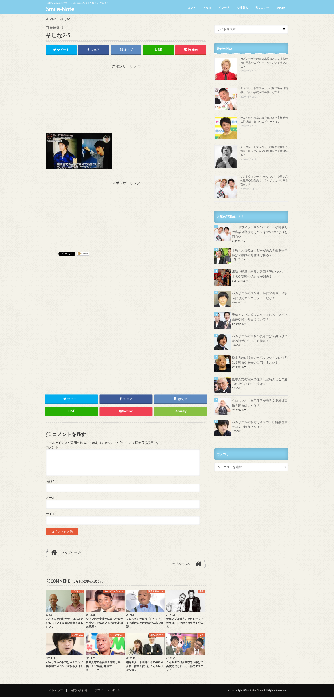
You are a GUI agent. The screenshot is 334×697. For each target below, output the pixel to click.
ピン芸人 (224, 7)
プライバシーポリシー (109, 690)
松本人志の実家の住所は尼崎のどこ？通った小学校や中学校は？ (259, 381)
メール (51, 497)
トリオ (207, 7)
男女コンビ (262, 7)
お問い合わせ (79, 690)
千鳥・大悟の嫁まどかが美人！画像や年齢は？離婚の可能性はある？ (259, 252)
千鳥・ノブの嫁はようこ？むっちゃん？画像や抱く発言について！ (259, 317)
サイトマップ (54, 690)
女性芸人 (242, 7)
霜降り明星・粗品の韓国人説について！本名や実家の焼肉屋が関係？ (259, 274)
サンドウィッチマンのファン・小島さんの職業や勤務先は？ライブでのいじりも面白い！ (264, 180)
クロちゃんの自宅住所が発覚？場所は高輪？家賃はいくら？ (259, 403)
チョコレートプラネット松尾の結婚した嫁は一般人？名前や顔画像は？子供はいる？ (264, 150)
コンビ (191, 7)
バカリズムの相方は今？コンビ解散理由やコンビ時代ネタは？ (259, 424)
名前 (50, 481)
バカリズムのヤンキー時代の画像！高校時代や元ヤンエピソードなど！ (259, 295)
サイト (50, 514)
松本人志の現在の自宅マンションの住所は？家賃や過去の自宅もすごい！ (259, 360)
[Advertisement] (126, 100)
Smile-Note (60, 9)
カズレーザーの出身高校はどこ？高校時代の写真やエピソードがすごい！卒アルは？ (264, 62)
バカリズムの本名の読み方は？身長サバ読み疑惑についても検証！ (259, 338)
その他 (280, 7)
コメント (52, 447)
